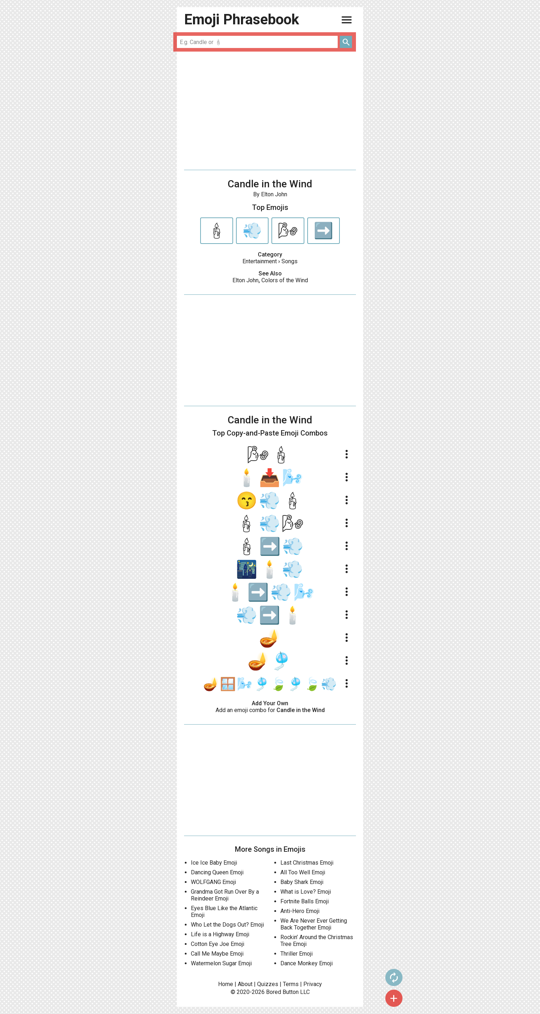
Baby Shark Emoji (301, 882)
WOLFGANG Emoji (213, 882)
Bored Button (282, 992)
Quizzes (267, 984)
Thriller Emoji (296, 953)
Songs (289, 261)
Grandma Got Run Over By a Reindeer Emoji (225, 895)
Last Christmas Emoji (306, 862)
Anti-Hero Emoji (299, 911)
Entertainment (259, 261)
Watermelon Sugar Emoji (221, 963)
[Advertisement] (270, 111)
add (378, 998)
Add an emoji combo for (270, 710)
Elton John (245, 280)
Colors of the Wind (284, 280)
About (245, 984)
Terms (291, 984)
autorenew (378, 977)
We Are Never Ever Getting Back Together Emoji (313, 924)
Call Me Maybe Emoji (217, 953)
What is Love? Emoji (305, 891)
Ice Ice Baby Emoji (214, 862)
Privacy (312, 984)
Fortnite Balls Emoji (304, 901)
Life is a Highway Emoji (220, 934)
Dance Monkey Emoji (306, 963)
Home (225, 984)
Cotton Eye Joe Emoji (217, 944)
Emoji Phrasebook (241, 19)
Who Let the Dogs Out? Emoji (227, 924)
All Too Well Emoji (302, 872)
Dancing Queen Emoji (217, 872)
